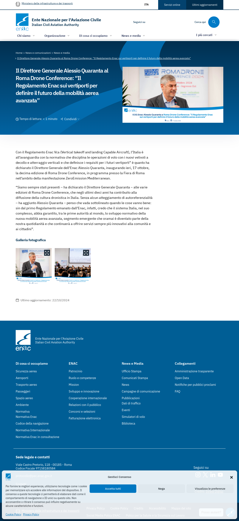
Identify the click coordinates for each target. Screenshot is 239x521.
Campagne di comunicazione (141, 391)
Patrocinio (75, 371)
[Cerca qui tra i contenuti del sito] (207, 22)
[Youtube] (174, 22)
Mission (74, 385)
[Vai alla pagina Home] (19, 52)
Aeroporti (22, 378)
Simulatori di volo (133, 417)
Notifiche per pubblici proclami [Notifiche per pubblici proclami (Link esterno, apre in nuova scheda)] (195, 385)
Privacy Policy (31, 514)
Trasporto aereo (26, 385)
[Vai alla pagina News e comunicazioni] (38, 52)
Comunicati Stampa (135, 378)
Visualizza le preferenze (210, 488)
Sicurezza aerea (26, 371)
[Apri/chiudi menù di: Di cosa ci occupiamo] (96, 35)
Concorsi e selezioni (82, 411)
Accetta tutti (113, 488)
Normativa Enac (26, 417)
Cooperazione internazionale (88, 398)
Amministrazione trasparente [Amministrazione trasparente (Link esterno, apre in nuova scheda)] (194, 371)
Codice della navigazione (32, 423)
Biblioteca (128, 423)
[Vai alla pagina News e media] (62, 52)
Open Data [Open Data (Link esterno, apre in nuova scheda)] (182, 378)
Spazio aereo (24, 398)
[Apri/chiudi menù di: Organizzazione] (57, 35)
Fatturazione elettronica (85, 418)
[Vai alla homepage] (58, 22)
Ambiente (22, 405)
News (125, 385)
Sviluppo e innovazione (84, 391)
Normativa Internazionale (33, 430)
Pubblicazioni (131, 398)
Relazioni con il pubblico (85, 405)
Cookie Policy (13, 514)
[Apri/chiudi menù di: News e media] (133, 35)
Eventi (126, 410)
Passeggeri (23, 391)
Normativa (23, 411)
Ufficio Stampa (131, 371)
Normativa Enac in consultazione (37, 437)
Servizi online (172, 5)
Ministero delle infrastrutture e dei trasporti (47, 3)
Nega (161, 488)
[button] (231, 477)
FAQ (177, 391)
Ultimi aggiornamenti (204, 5)
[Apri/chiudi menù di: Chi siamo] (26, 35)
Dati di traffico (131, 403)
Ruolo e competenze (82, 378)
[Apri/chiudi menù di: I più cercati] (206, 35)
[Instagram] (151, 22)
